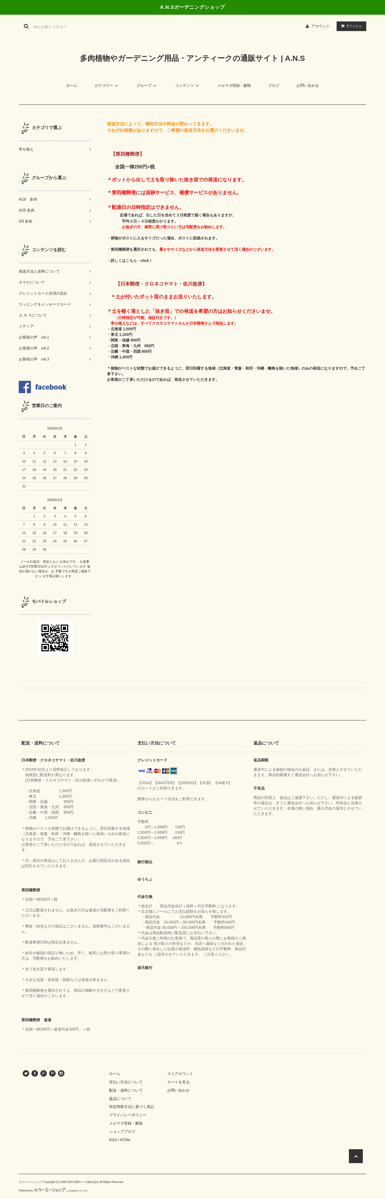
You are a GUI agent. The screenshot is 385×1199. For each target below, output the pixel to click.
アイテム (350, 26)
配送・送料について (126, 1090)
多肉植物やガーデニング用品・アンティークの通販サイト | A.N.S (192, 58)
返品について (120, 1098)
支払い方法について (126, 1082)
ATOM (125, 1140)
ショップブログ (122, 1131)
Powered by (53, 1190)
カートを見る (178, 1082)
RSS (113, 1140)
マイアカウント (180, 1074)
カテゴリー (107, 85)
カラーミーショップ (31, 1182)
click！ (147, 260)
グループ (147, 85)
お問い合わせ (308, 85)
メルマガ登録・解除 (234, 85)
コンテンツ (187, 85)
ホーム (71, 85)
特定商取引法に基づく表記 (131, 1106)
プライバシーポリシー (128, 1115)
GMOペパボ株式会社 (86, 1182)
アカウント (320, 26)
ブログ (273, 85)
